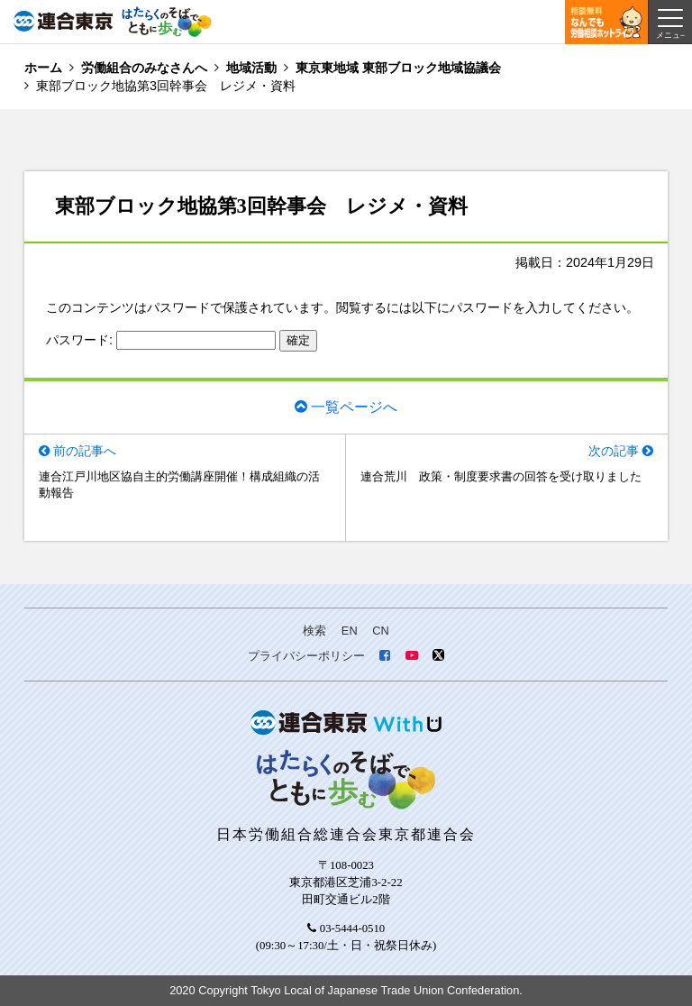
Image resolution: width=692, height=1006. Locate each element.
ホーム (43, 67)
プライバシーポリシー (306, 656)
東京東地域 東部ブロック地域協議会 (398, 67)
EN (349, 630)
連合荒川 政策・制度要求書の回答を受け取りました (501, 476)
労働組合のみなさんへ (144, 67)
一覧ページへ (354, 406)
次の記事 (613, 451)
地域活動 (251, 67)
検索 (314, 630)
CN (380, 630)
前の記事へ (84, 451)
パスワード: (161, 340)
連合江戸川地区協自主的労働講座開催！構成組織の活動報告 (179, 484)
